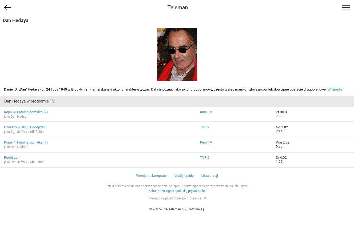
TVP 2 (204, 127)
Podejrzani (12, 157)
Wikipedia (335, 89)
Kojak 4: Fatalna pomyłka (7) (26, 112)
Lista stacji (209, 176)
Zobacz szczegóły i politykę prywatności (177, 191)
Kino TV (206, 112)
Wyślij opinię (184, 176)
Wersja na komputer (151, 176)
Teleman (177, 7)
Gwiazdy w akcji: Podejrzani (25, 127)
